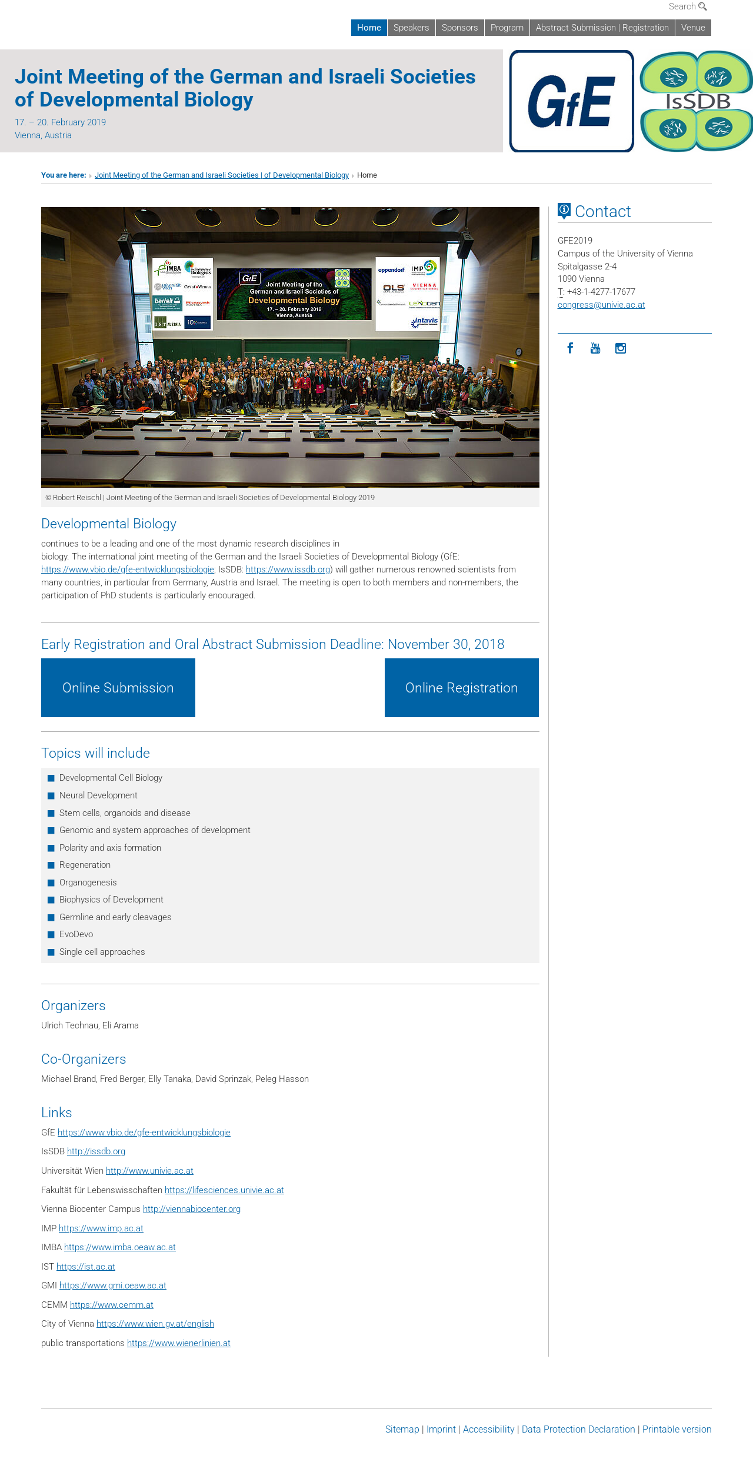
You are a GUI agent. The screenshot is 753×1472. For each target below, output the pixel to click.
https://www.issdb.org (288, 569)
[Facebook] (570, 348)
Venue (693, 27)
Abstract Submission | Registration (602, 27)
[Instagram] (621, 348)
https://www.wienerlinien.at (179, 1343)
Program (507, 27)
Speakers (411, 27)
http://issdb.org (96, 1151)
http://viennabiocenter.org (192, 1209)
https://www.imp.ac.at (101, 1228)
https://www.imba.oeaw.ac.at (120, 1247)
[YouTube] (595, 348)
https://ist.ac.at (85, 1266)
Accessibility (489, 1429)
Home (369, 27)
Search (688, 6)
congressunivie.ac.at (601, 304)
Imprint (441, 1429)
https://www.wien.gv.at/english (155, 1323)
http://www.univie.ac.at (150, 1170)
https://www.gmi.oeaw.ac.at (112, 1285)
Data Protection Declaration (578, 1429)
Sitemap (402, 1429)
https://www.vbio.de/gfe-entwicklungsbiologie (127, 569)
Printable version (677, 1429)
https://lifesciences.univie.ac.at (224, 1190)
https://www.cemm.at (112, 1305)
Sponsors (460, 27)
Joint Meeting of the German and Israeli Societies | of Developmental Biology (222, 175)
